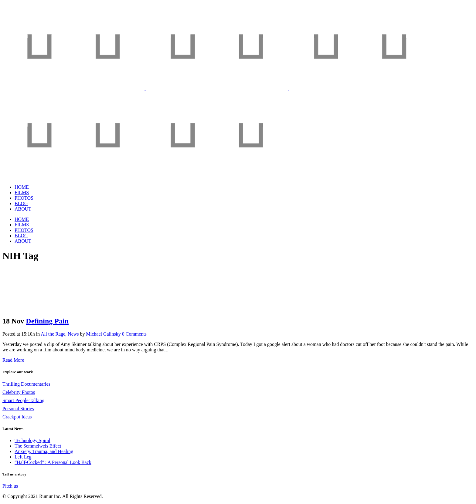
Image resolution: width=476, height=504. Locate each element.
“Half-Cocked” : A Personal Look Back (53, 462)
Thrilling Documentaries (26, 384)
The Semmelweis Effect (38, 445)
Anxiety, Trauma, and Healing (44, 451)
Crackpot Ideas (17, 416)
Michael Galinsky (103, 334)
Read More (13, 360)
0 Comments (134, 334)
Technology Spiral (32, 440)
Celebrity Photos (18, 392)
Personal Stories (18, 408)
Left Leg (23, 456)
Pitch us (10, 486)
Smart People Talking (23, 400)
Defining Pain (47, 321)
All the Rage (53, 334)
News (73, 334)
